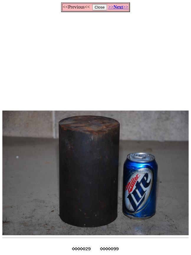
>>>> (118, 6)
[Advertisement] (96, 58)
